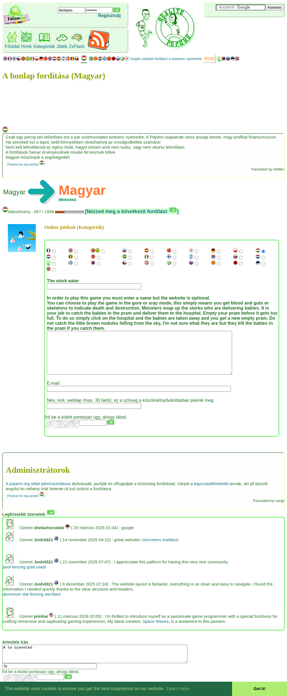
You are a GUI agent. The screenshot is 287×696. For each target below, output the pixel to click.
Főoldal (12, 46)
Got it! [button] (259, 688)
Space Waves (155, 629)
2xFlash (77, 46)
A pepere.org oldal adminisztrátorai (38, 492)
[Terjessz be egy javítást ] (26, 164)
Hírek (26, 46)
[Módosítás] (67, 199)
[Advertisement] (237, 26)
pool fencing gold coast (24, 575)
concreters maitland (160, 548)
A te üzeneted (106, 664)
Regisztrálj (109, 15)
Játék (62, 46)
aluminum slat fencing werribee (32, 602)
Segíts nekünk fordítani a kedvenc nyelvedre (166, 59)
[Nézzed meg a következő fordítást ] (132, 211)
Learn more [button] (178, 688)
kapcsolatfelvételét (211, 492)
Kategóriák (44, 46)
